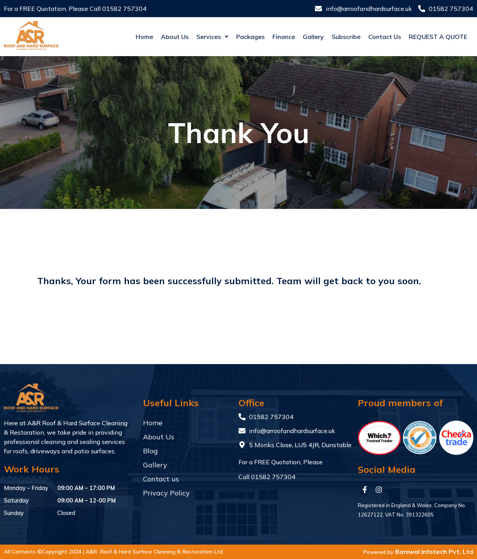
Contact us (370, 37)
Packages (236, 37)
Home (130, 37)
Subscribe (331, 37)
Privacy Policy (166, 492)
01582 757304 (124, 8)
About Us (160, 37)
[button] (198, 36)
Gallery (298, 37)
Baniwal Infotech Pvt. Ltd (434, 551)
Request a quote (431, 36)
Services (198, 37)
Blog (150, 450)
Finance (269, 37)
